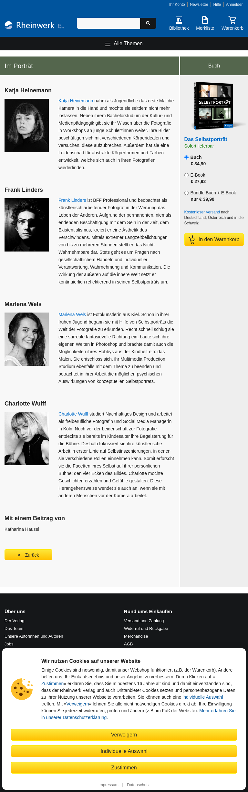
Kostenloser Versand (202, 212)
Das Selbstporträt (205, 139)
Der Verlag (14, 620)
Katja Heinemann (75, 100)
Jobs (9, 644)
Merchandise (136, 636)
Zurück (32, 555)
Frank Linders (72, 200)
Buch (195, 160)
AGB (128, 644)
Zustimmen (52, 683)
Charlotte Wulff (73, 414)
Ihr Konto (177, 4)
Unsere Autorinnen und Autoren (34, 636)
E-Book (195, 178)
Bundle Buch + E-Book (210, 196)
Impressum (108, 785)
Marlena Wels (72, 314)
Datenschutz (138, 785)
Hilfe (217, 4)
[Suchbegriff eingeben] (108, 23)
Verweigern (78, 703)
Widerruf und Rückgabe (146, 628)
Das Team (14, 628)
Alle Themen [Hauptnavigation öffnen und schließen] (128, 43)
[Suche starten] (148, 23)
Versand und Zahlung (144, 620)
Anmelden (234, 4)
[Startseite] (34, 26)
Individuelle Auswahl (124, 751)
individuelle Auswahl (202, 697)
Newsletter (199, 4)
